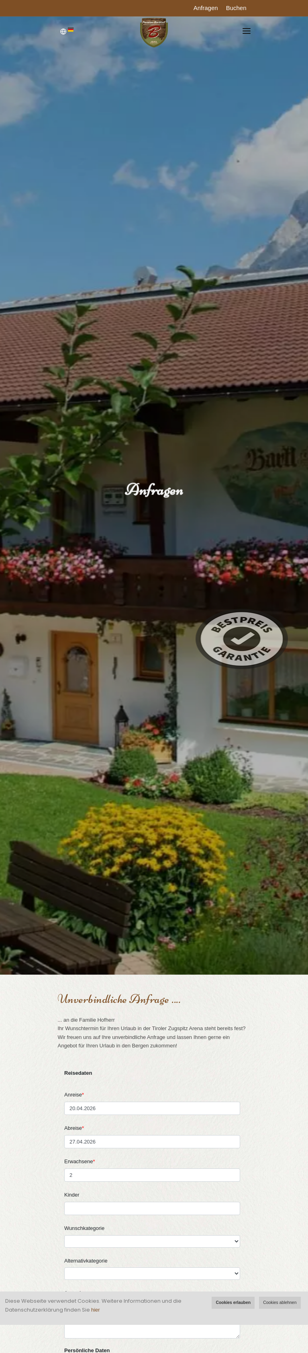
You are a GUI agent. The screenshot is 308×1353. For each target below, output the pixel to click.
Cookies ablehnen (279, 1302)
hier (95, 1310)
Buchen (236, 7)
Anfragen (206, 7)
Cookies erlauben (233, 1302)
